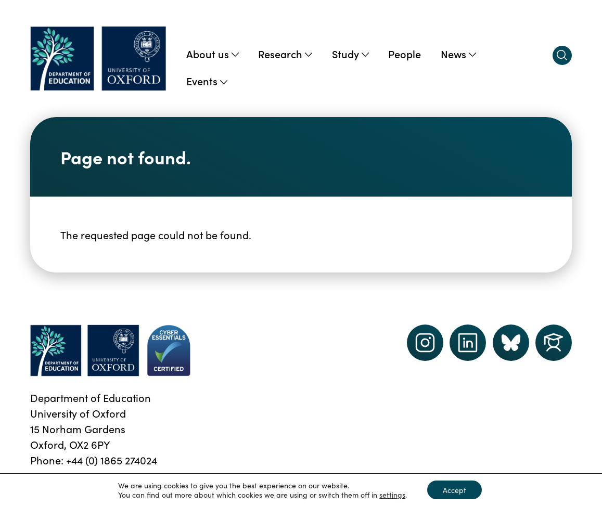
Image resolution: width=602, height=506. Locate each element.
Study (350, 53)
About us (212, 53)
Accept (454, 490)
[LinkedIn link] (468, 343)
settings (392, 494)
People (404, 53)
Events (206, 80)
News (458, 53)
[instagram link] (425, 343)
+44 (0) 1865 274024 (111, 459)
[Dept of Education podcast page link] (511, 343)
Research (285, 53)
